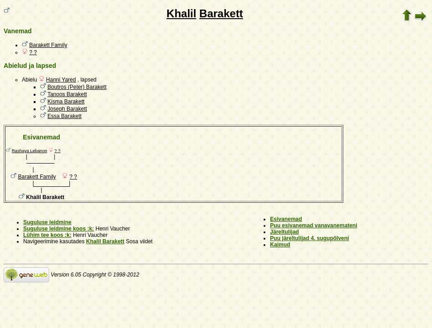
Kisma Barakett (65, 101)
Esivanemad (286, 219)
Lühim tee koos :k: (47, 235)
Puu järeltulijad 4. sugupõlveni (309, 238)
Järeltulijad (284, 232)
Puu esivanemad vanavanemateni (313, 225)
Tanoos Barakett (67, 94)
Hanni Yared (61, 80)
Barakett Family (48, 45)
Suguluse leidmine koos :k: (58, 229)
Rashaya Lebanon (29, 150)
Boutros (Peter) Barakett (76, 87)
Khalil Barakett (105, 241)
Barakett (221, 13)
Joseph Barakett (67, 109)
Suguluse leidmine (47, 222)
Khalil (181, 13)
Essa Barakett (64, 116)
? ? (33, 52)
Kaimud (280, 244)
